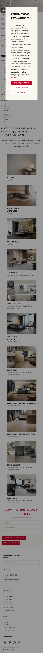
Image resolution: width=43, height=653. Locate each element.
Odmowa (21, 92)
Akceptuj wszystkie (21, 83)
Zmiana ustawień (21, 88)
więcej (13, 77)
